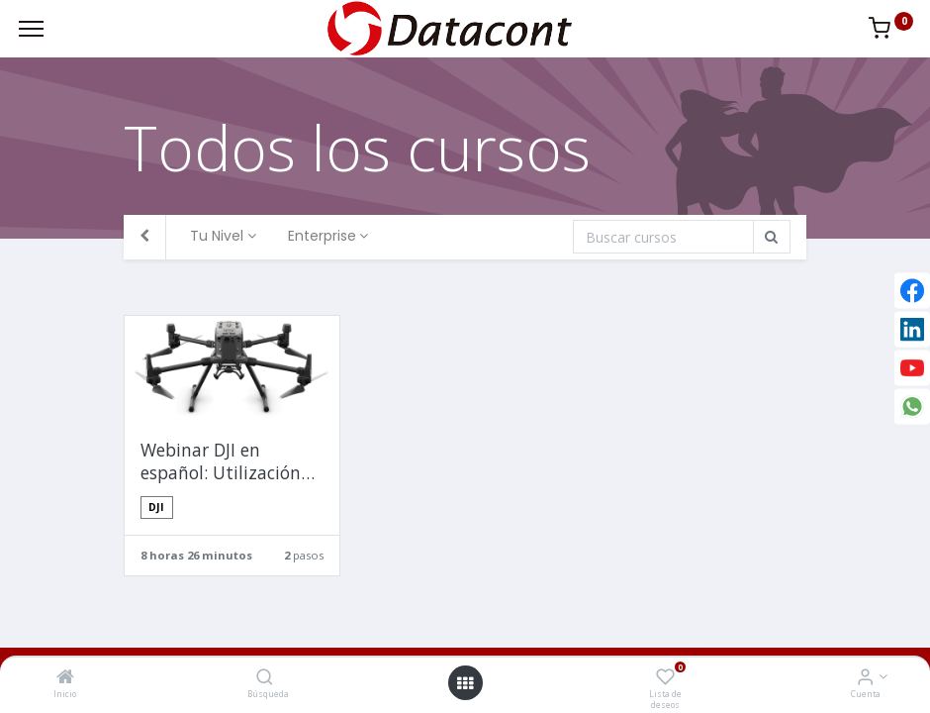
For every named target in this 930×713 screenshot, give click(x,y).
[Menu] (31, 29)
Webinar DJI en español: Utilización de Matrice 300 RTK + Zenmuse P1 (227, 461)
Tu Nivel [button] (216, 236)
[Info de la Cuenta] (865, 677)
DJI (156, 507)
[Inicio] (65, 677)
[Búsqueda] (264, 677)
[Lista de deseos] (665, 677)
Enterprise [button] (322, 236)
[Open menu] (465, 683)
